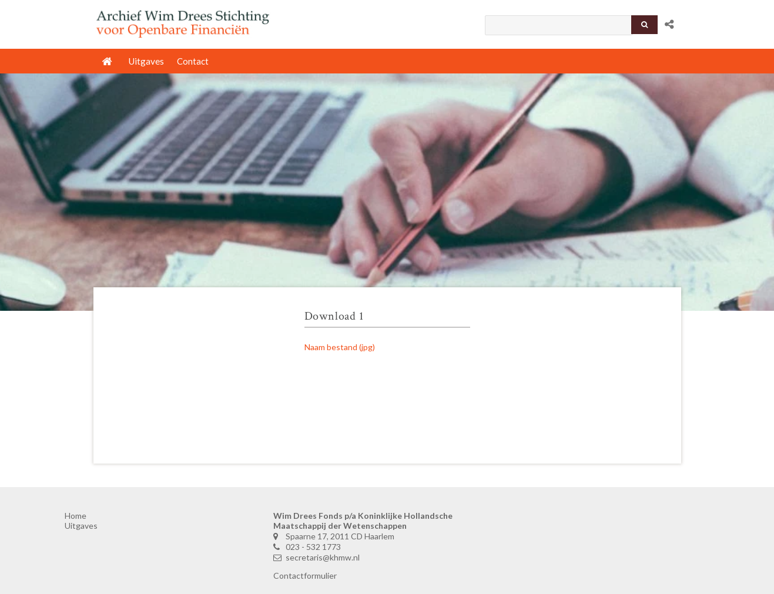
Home (75, 516)
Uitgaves (81, 526)
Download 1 (334, 316)
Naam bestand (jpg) (339, 347)
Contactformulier (305, 575)
